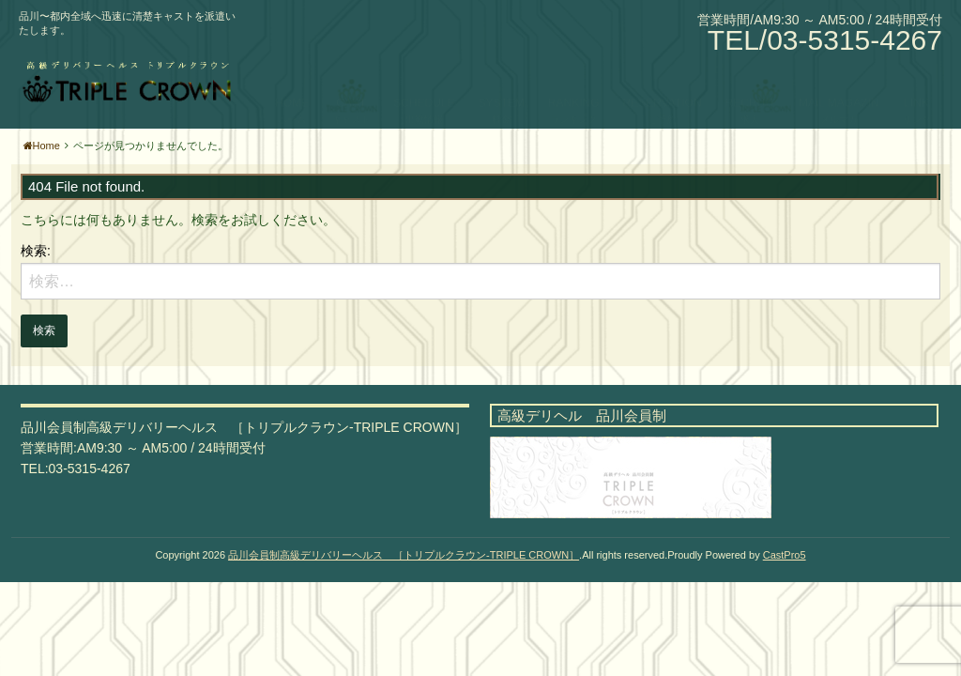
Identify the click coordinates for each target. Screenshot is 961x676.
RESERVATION (662, 84)
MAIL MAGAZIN (839, 84)
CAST (351, 84)
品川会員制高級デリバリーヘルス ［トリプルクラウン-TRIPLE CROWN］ (403, 555)
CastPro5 (784, 555)
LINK (916, 84)
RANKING (574, 84)
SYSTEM (502, 84)
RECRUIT (750, 84)
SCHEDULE (423, 84)
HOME (292, 84)
